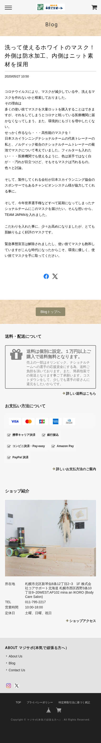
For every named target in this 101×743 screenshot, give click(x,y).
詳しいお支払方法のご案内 (76, 469)
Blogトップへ (50, 312)
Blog (12, 663)
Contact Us (17, 670)
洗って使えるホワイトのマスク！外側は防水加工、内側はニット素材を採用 (50, 55)
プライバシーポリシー (40, 702)
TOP (18, 702)
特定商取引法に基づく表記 (74, 702)
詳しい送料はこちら (81, 393)
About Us (15, 656)
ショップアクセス (82, 621)
